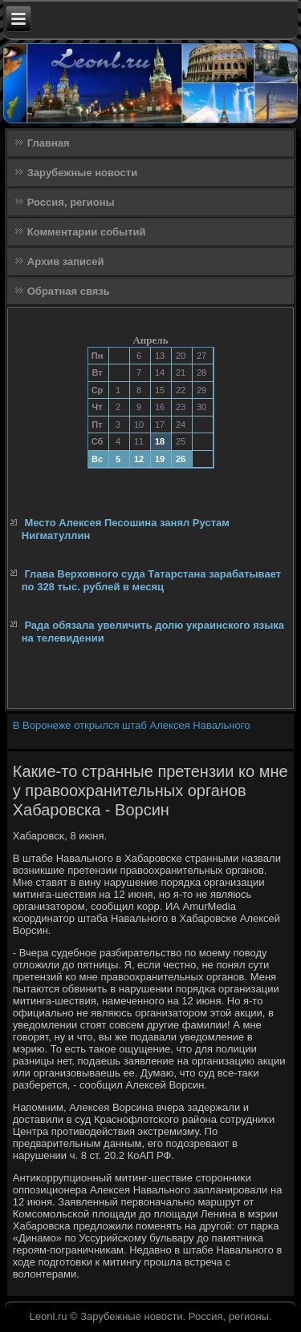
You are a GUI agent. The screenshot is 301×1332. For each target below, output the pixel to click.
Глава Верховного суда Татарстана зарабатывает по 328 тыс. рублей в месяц (151, 580)
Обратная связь (68, 291)
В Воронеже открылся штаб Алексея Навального (131, 725)
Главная (48, 143)
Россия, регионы (71, 202)
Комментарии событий (86, 232)
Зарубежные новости (82, 173)
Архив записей (65, 262)
